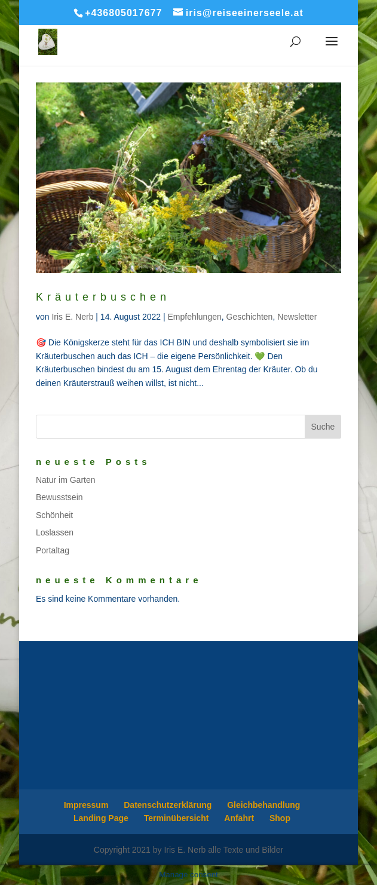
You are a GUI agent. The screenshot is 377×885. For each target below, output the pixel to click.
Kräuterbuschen (103, 297)
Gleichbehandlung (263, 805)
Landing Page (100, 818)
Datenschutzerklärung (168, 805)
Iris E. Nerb (72, 316)
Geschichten (249, 316)
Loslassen (54, 532)
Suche (323, 426)
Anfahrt (239, 818)
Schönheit (54, 515)
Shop (279, 818)
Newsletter (297, 316)
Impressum (86, 805)
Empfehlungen (194, 316)
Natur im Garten (66, 480)
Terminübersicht (176, 818)
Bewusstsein (59, 497)
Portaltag (52, 550)
